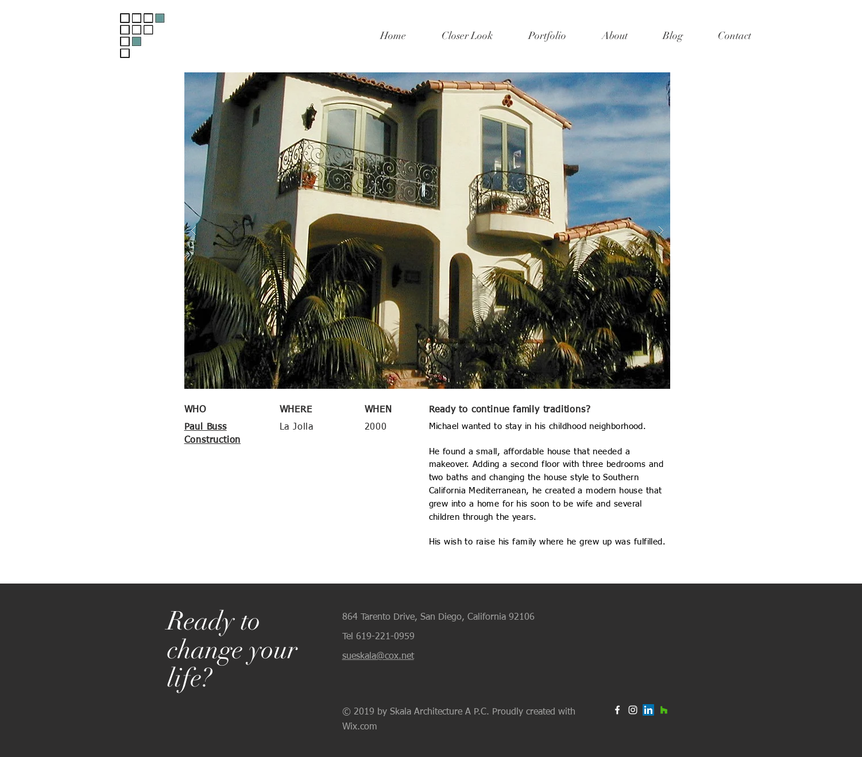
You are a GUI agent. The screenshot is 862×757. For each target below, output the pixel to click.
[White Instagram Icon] (633, 710)
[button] (427, 230)
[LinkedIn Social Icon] (648, 710)
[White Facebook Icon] (617, 710)
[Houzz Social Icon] (664, 710)
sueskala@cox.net (378, 656)
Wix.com (359, 727)
